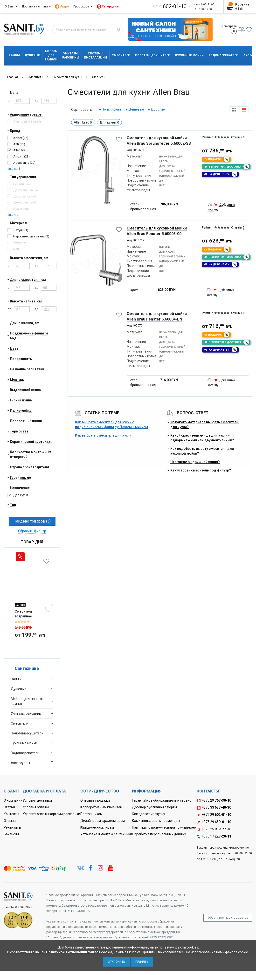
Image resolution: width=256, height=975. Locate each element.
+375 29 (214, 800)
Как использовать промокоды (156, 821)
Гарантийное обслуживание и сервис (161, 800)
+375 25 (214, 829)
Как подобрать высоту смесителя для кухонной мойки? (202, 451)
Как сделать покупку (148, 814)
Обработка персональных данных (159, 834)
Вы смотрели (228, 29)
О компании (13, 800)
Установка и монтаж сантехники (106, 834)
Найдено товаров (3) (32, 521)
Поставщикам (91, 814)
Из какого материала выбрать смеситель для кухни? (204, 424)
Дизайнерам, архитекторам (102, 821)
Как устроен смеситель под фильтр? (200, 470)
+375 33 (214, 807)
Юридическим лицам (97, 827)
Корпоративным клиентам (101, 807)
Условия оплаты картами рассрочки (51, 814)
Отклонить (116, 961)
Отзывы (10, 821)
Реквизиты (12, 827)
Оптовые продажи (95, 800)
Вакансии (11, 834)
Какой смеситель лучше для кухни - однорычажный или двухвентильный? (202, 437)
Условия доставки (37, 800)
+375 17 (214, 836)
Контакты (11, 814)
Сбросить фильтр (32, 531)
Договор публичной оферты (154, 807)
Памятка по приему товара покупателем (164, 827)
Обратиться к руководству (228, 917)
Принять (141, 961)
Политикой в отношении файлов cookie (79, 952)
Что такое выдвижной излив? (195, 462)
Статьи (9, 807)
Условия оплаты (36, 807)
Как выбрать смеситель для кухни (103, 435)
